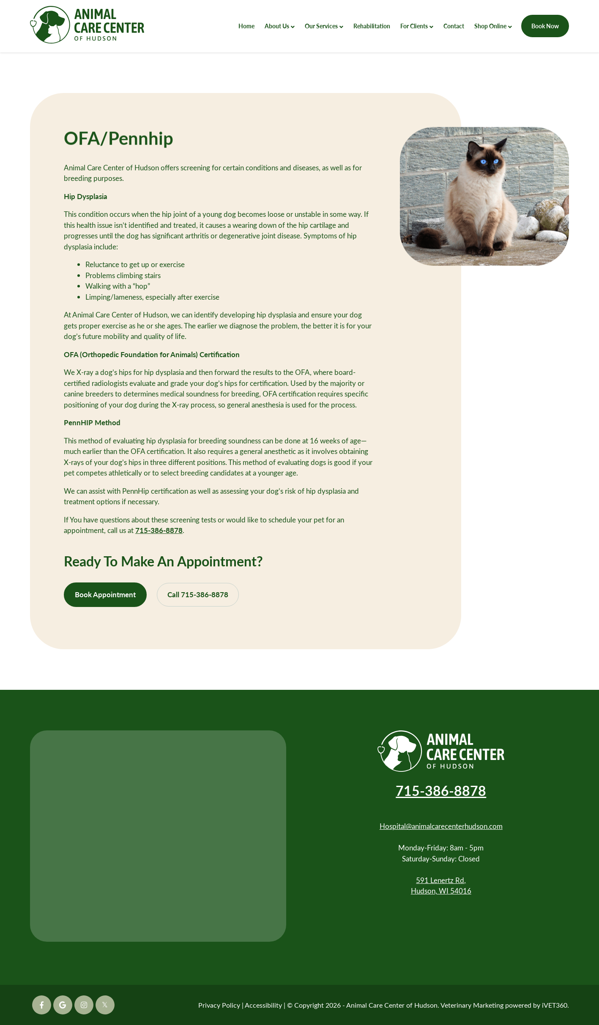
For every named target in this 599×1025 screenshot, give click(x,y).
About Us (277, 26)
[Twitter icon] (105, 1004)
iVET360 (554, 1004)
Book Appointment (105, 594)
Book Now (545, 26)
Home (246, 26)
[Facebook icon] (41, 1004)
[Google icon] (62, 1004)
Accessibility (263, 1004)
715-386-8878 (159, 530)
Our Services (321, 26)
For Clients (414, 26)
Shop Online (490, 26)
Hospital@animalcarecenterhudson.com (441, 826)
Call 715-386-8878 (197, 594)
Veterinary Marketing (471, 1004)
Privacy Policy (219, 1004)
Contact (453, 26)
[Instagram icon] (83, 1004)
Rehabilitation (371, 26)
